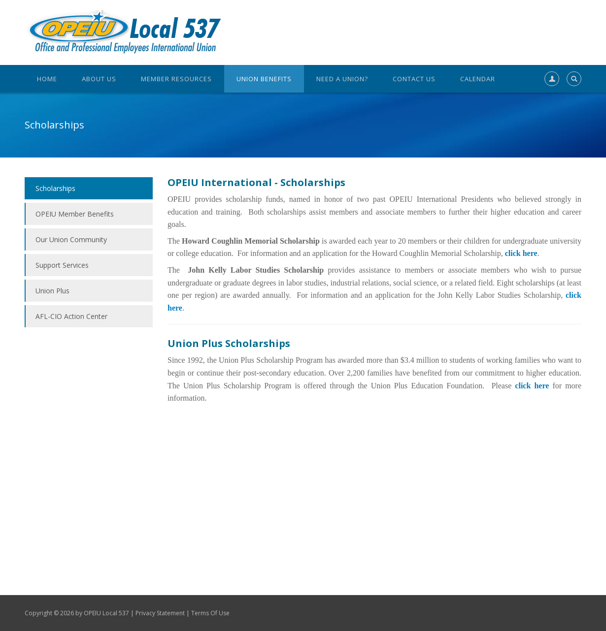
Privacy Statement (160, 613)
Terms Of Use (210, 613)
